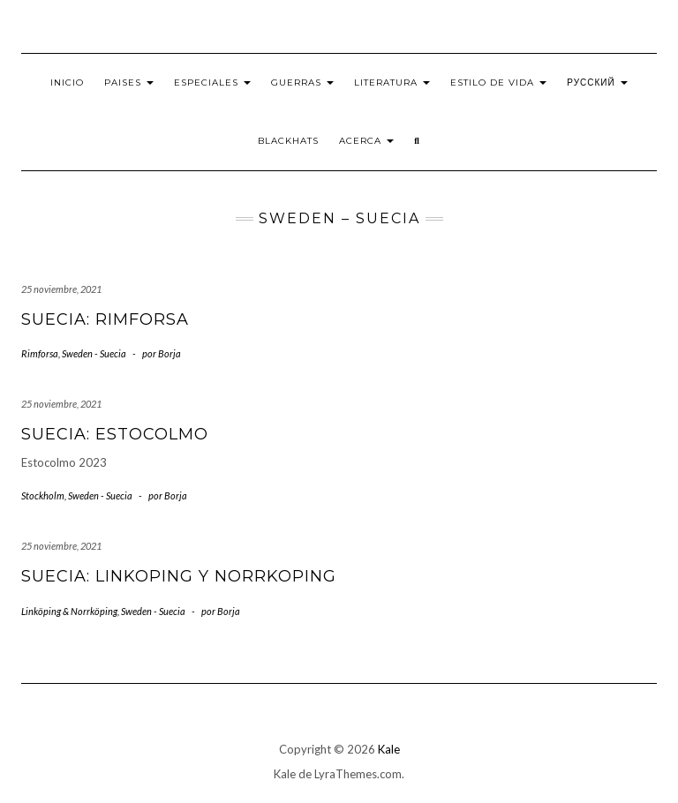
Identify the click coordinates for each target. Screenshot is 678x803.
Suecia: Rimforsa (105, 319)
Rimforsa (39, 353)
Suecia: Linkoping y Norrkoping (178, 576)
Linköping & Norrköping (69, 611)
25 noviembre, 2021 (61, 289)
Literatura (392, 82)
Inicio (67, 82)
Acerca (366, 140)
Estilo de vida (498, 82)
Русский (597, 82)
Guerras (302, 82)
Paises (129, 82)
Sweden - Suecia (94, 353)
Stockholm (42, 495)
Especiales (212, 82)
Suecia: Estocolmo (114, 434)
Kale (389, 749)
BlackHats (288, 140)
